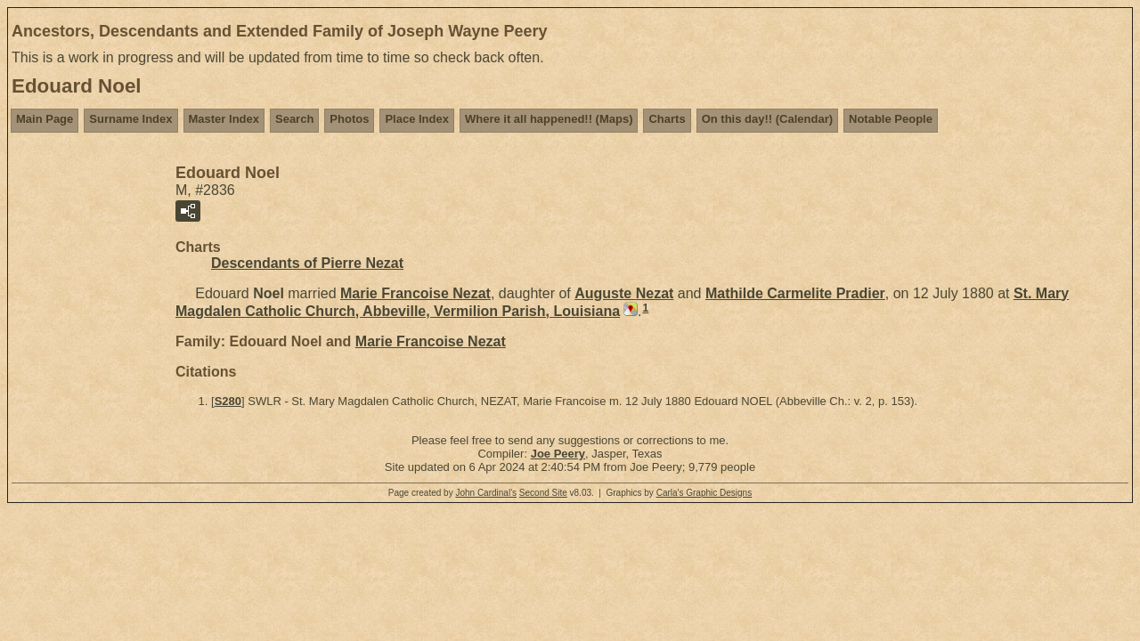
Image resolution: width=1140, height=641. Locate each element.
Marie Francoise (415, 293)
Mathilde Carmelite (795, 293)
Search (294, 119)
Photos (349, 119)
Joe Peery (558, 453)
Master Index (224, 119)
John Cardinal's (486, 493)
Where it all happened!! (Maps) (549, 119)
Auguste (623, 293)
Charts (666, 119)
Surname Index (130, 119)
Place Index (417, 119)
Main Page (44, 119)
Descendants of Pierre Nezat (307, 263)
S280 (228, 401)
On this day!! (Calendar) (767, 119)
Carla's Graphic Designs (704, 493)
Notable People (890, 119)
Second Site (543, 493)
